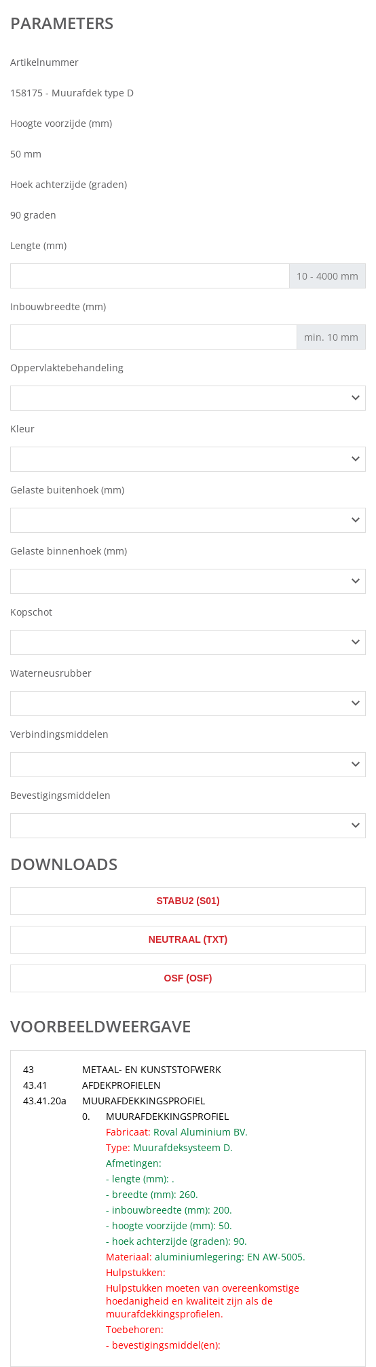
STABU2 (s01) (187, 900)
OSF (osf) (188, 978)
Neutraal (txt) (188, 939)
